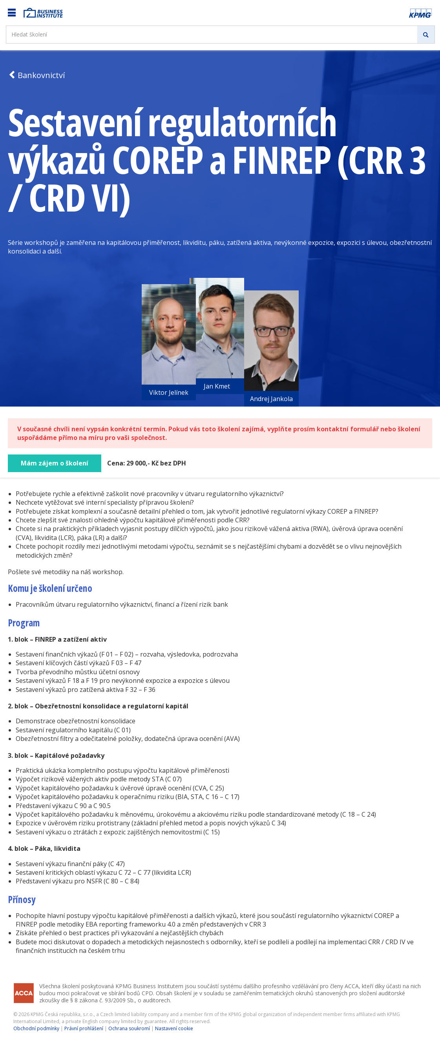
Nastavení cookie (174, 1028)
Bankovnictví (36, 75)
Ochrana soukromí (129, 1028)
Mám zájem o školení (54, 463)
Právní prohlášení (83, 1028)
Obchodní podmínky (36, 1028)
